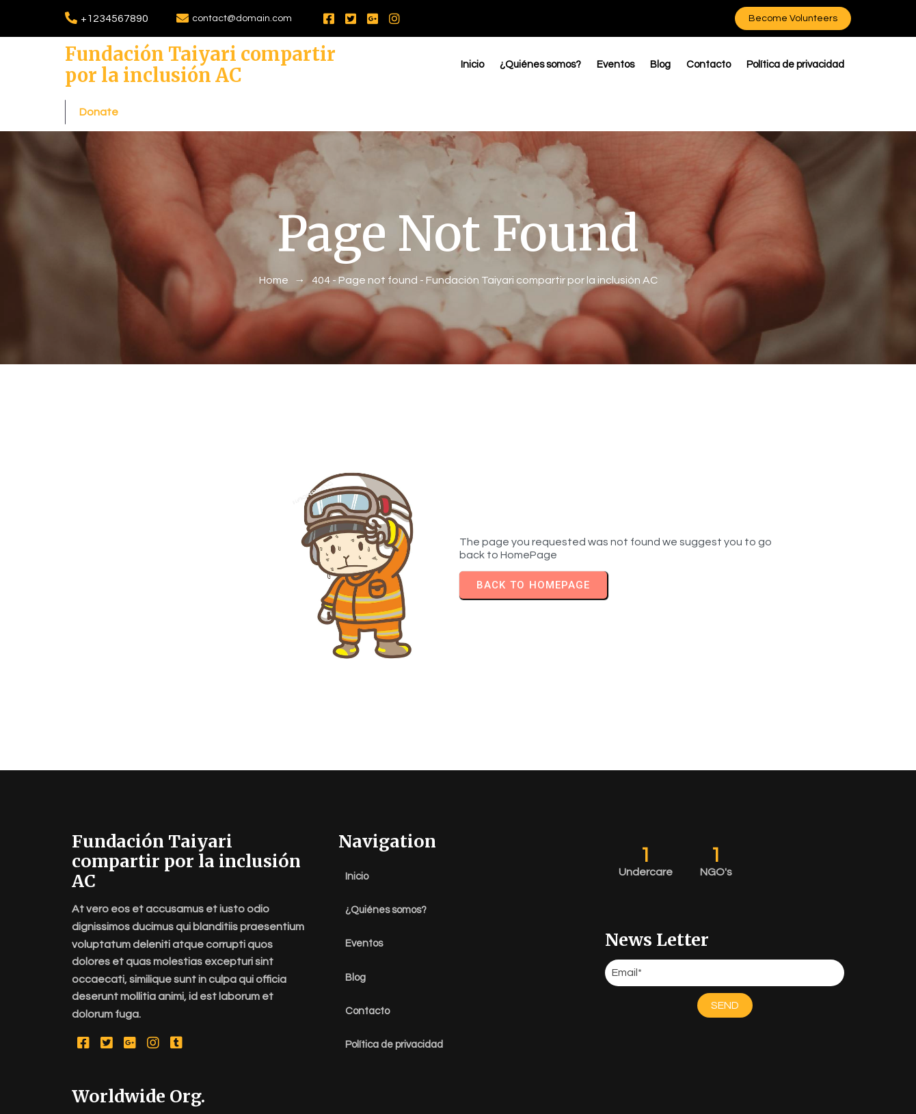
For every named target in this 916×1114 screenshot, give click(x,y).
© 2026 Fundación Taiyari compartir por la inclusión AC (458, 1100)
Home (273, 263)
